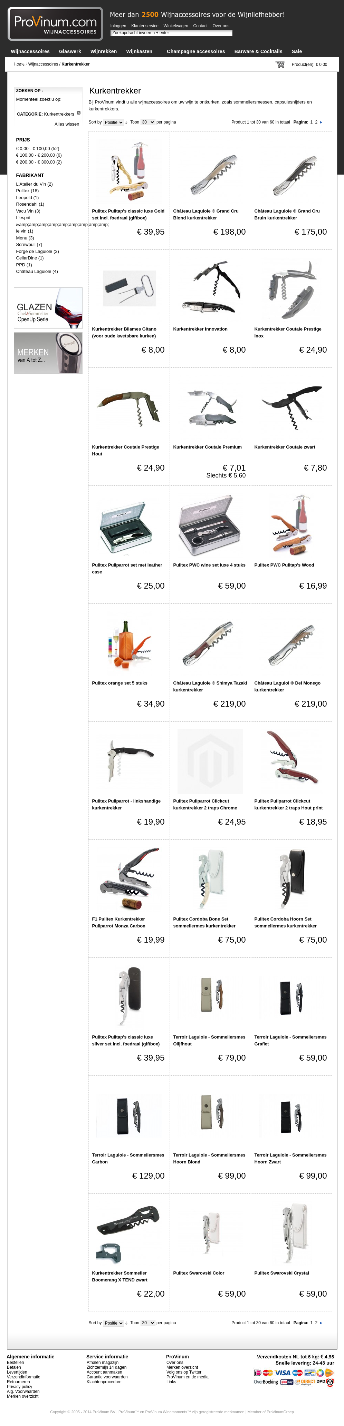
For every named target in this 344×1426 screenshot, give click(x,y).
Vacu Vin (25, 211)
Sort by (95, 122)
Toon (134, 122)
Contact (200, 25)
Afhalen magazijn (102, 1362)
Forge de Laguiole (34, 251)
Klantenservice (145, 25)
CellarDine (26, 257)
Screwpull (26, 244)
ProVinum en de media (187, 1377)
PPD (21, 264)
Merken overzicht (22, 1396)
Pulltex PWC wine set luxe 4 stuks (209, 565)
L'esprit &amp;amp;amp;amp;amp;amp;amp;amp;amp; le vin (62, 224)
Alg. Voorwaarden (23, 1391)
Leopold (24, 197)
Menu (22, 237)
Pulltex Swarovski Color (198, 1273)
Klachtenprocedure (104, 1381)
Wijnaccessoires (43, 64)
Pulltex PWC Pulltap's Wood (284, 565)
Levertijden (17, 1372)
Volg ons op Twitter (183, 1372)
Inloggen (118, 25)
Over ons (221, 25)
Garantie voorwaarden (107, 1377)
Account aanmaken (104, 1372)
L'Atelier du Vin (31, 184)
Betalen (14, 1367)
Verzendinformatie (23, 1377)
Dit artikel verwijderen (78, 113)
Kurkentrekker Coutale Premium (207, 447)
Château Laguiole (33, 271)
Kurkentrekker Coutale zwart (285, 447)
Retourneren (18, 1381)
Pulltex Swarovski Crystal (282, 1273)
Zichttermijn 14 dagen (106, 1367)
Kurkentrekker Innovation (200, 329)
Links (171, 1381)
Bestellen (15, 1362)
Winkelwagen (176, 25)
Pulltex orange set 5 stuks (119, 683)
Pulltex (23, 190)
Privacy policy (19, 1386)
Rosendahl (27, 204)
